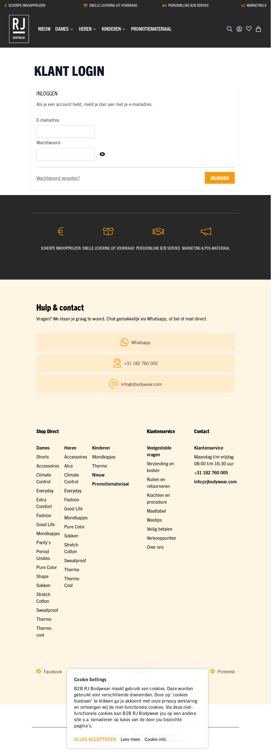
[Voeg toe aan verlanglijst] (248, 28)
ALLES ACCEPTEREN (95, 739)
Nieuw (98, 474)
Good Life (45, 524)
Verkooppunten (161, 538)
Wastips (154, 519)
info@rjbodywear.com (215, 481)
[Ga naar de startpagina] (19, 29)
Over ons (155, 547)
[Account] (239, 29)
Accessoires (47, 465)
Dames (43, 447)
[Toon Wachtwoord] (102, 154)
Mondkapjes (48, 533)
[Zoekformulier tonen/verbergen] (229, 29)
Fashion (43, 515)
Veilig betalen (159, 529)
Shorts (42, 456)
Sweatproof (47, 610)
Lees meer (130, 739)
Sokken (43, 585)
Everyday (45, 490)
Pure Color (46, 567)
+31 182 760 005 (211, 472)
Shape (42, 576)
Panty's (43, 542)
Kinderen (101, 447)
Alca (68, 465)
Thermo (43, 619)
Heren (70, 447)
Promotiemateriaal (110, 483)
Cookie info (155, 739)
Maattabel (156, 510)
